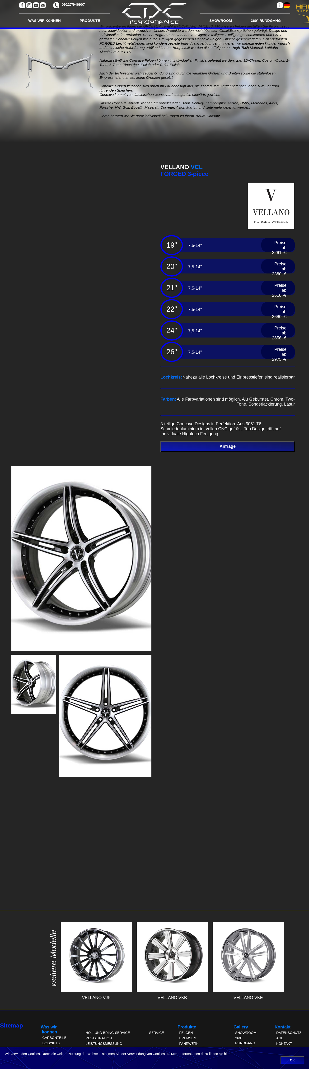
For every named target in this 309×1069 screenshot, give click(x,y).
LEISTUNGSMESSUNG (103, 1044)
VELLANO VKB (172, 995)
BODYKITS (51, 1043)
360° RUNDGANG (266, 21)
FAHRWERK (188, 1044)
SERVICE (156, 1033)
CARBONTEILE (54, 1038)
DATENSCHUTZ (288, 1033)
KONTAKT (284, 1044)
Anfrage (228, 446)
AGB (279, 1038)
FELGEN (186, 1033)
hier (226, 1054)
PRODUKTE (90, 21)
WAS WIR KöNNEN (44, 21)
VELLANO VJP (96, 995)
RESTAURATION (98, 1038)
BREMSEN (187, 1038)
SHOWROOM (220, 21)
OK (292, 1060)
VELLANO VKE (248, 995)
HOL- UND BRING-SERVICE (107, 1033)
